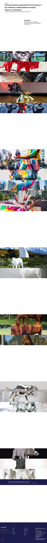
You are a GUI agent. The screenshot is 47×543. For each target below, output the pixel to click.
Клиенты (13, 532)
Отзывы (13, 529)
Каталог (13, 528)
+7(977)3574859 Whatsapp (40, 532)
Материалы (14, 533)
